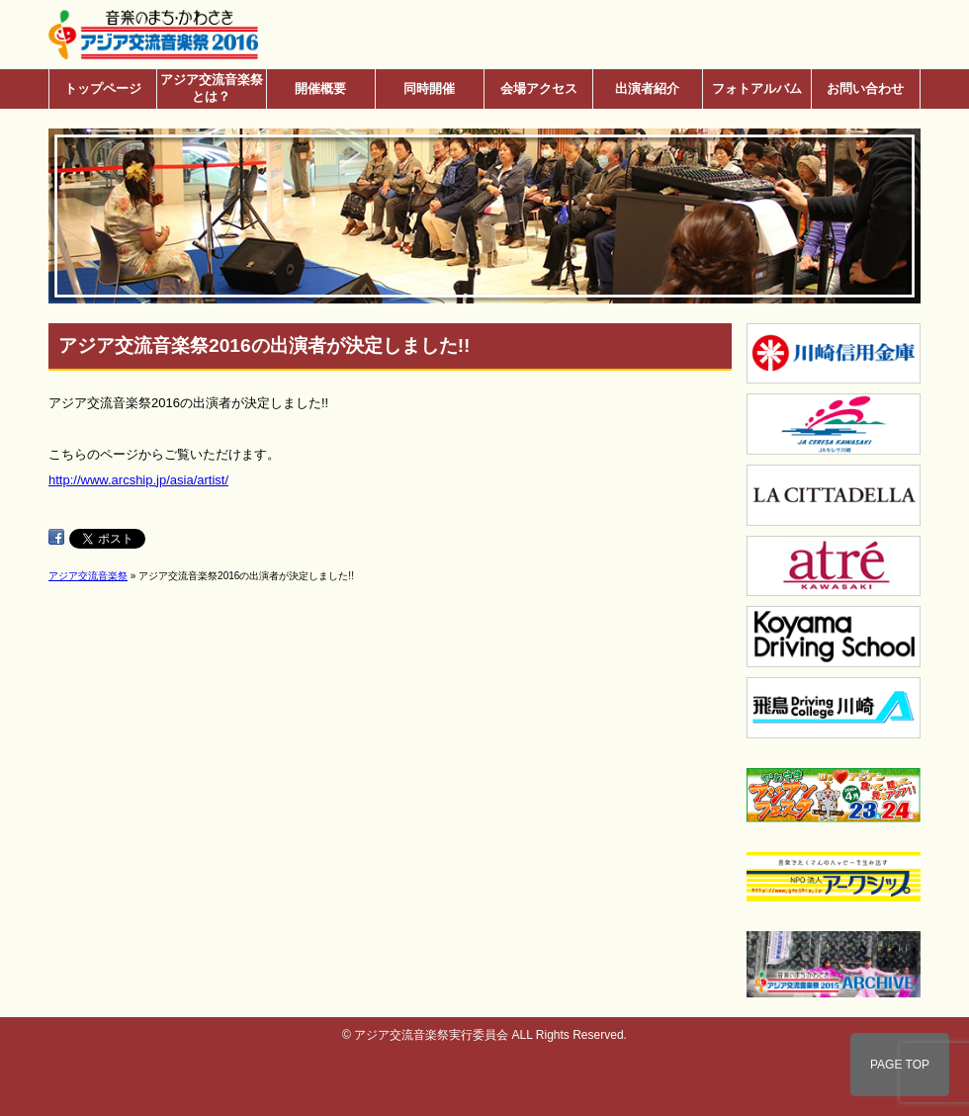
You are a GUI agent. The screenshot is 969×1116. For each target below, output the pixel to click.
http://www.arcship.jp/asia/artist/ (138, 479)
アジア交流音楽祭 (88, 575)
